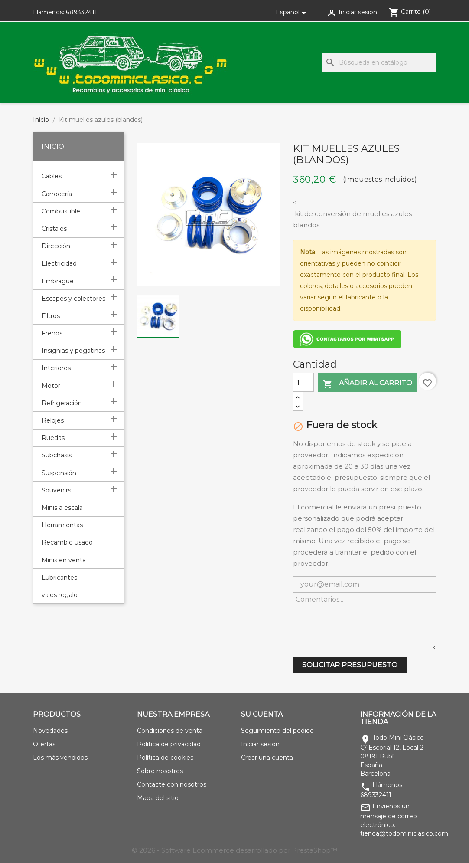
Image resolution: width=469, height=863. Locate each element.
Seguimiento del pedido (277, 731)
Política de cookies (165, 757)
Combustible (61, 211)
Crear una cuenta (267, 757)
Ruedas (53, 438)
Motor (51, 386)
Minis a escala (62, 508)
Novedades (50, 731)
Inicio (53, 146)
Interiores (56, 368)
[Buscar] (379, 62)
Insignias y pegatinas (73, 350)
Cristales (54, 229)
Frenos (52, 333)
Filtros (51, 316)
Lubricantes (59, 577)
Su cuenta (262, 714)
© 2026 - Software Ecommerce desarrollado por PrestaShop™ (234, 850)
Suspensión (59, 473)
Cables (52, 176)
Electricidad (59, 263)
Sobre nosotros (160, 771)
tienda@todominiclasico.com (404, 833)
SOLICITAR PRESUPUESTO (349, 665)
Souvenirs (56, 490)
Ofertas (44, 744)
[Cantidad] (303, 382)
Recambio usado (67, 542)
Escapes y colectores (73, 298)
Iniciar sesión (260, 744)
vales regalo (60, 595)
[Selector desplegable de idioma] (292, 12)
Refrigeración (62, 403)
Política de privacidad (169, 744)
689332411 (81, 12)
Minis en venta (64, 560)
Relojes (53, 420)
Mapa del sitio (158, 798)
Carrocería (57, 194)
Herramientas (62, 525)
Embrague (58, 281)
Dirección (56, 246)
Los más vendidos (60, 757)
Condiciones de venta (169, 731)
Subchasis (57, 455)
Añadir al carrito (367, 383)
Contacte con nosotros (171, 784)
